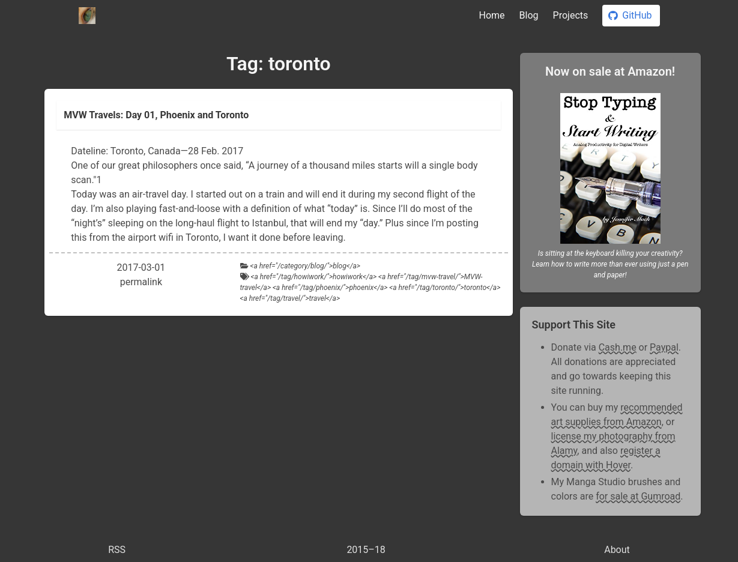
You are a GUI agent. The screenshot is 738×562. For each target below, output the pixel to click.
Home (492, 15)
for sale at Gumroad (638, 496)
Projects (570, 15)
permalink (141, 282)
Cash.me (618, 347)
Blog (529, 15)
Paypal (664, 347)
